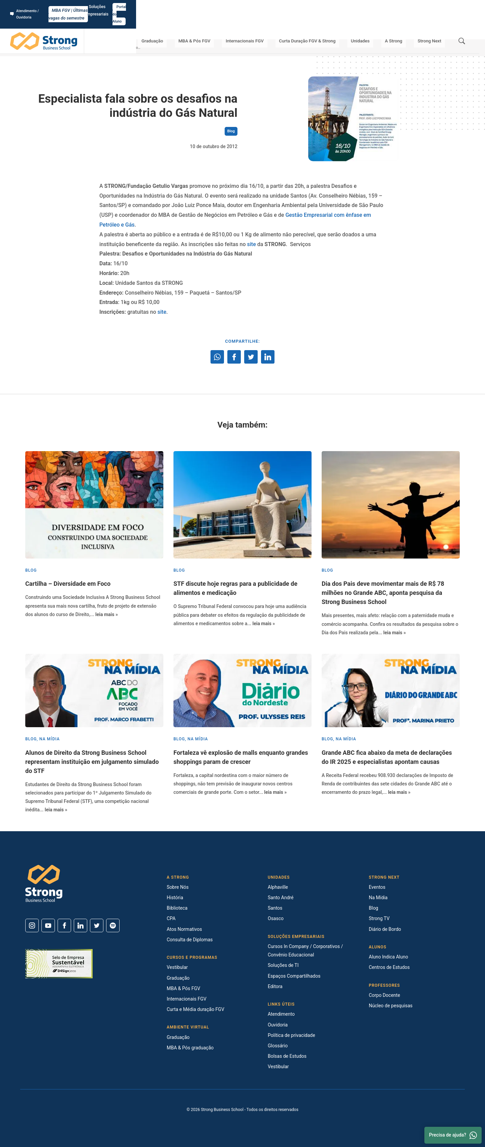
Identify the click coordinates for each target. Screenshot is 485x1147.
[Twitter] (96, 925)
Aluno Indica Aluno (388, 956)
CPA (171, 918)
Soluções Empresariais (414, 7)
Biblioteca (177, 908)
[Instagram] (32, 925)
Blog (93, 47)
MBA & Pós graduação (190, 1047)
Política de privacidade (291, 1035)
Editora (275, 986)
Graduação (188, 27)
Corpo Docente (384, 995)
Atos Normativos (184, 929)
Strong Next (432, 27)
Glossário (278, 1045)
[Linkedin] (80, 925)
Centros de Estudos (389, 967)
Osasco (276, 918)
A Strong (402, 27)
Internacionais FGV (270, 27)
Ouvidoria (278, 1024)
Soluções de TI (283, 965)
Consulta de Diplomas (190, 939)
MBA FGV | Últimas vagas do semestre (242, 7)
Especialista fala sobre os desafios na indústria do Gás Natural (143, 47)
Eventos (377, 887)
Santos (275, 908)
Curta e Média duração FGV (195, 1009)
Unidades (376, 27)
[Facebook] (64, 925)
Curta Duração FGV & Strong (328, 27)
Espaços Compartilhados (294, 976)
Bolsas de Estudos (287, 1056)
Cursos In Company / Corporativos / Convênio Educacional (305, 950)
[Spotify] (113, 925)
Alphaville (278, 887)
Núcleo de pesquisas (391, 1005)
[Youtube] (48, 925)
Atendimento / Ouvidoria (35, 7)
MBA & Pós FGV (225, 27)
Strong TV (379, 918)
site (251, 244)
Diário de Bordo (385, 929)
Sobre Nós (178, 887)
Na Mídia (378, 897)
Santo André (280, 897)
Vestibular (177, 967)
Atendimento (281, 1014)
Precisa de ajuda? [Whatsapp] (453, 1135)
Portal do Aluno (457, 7)
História (175, 897)
